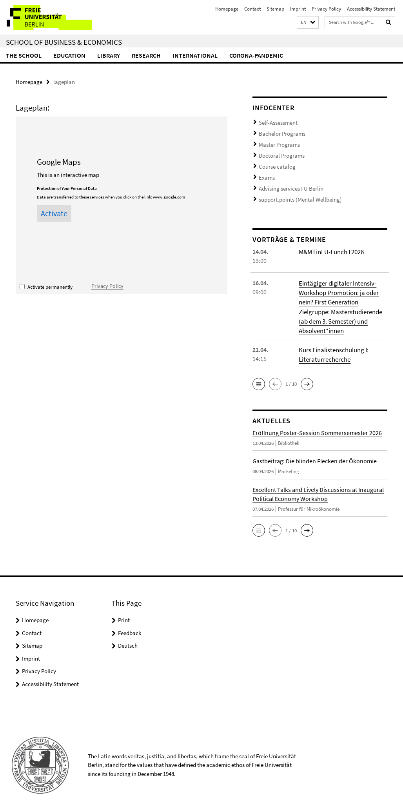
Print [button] (124, 606)
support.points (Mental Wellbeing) (294, 189)
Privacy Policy (326, 8)
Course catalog (274, 160)
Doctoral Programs (279, 150)
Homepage (226, 8)
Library (108, 55)
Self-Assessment (275, 121)
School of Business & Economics (64, 42)
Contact (252, 8)
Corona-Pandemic (256, 55)
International (195, 55)
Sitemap (275, 8)
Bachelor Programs (279, 131)
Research (146, 55)
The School (24, 55)
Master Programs (277, 141)
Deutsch (128, 631)
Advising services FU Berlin (286, 179)
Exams (266, 169)
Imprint (298, 8)
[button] (308, 22)
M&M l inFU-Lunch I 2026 (331, 240)
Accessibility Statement (371, 8)
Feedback (129, 619)
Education (69, 55)
